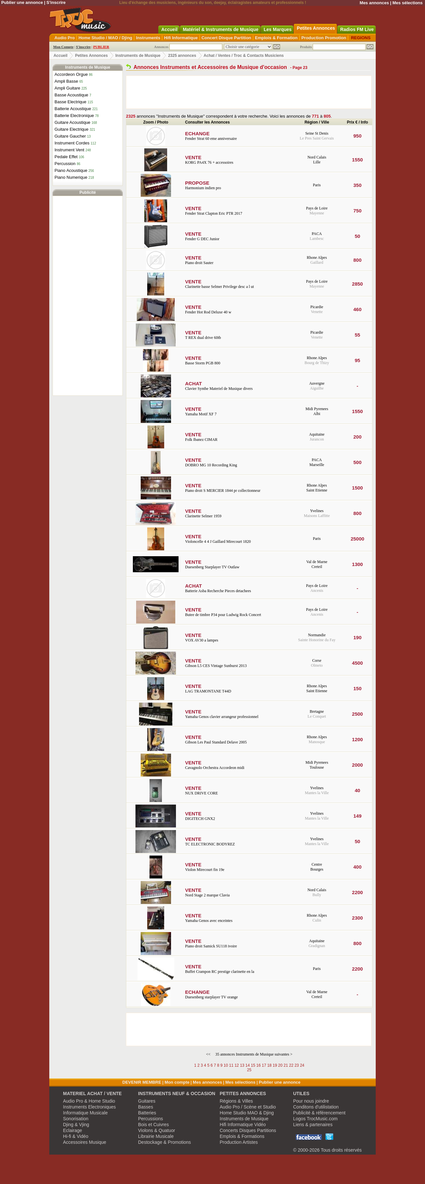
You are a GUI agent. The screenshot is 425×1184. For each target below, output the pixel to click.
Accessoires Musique (84, 1142)
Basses (145, 1106)
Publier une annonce (22, 2)
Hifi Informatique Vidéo (243, 1124)
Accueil (61, 55)
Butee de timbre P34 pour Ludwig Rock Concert (238, 612)
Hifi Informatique (180, 37)
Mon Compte (63, 47)
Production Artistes (239, 1142)
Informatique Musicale (85, 1112)
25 (249, 1070)
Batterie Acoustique (73, 108)
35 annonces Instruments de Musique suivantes (252, 1054)
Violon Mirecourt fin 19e (238, 867)
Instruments (148, 37)
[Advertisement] (88, 296)
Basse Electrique (71, 101)
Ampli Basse (66, 81)
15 (253, 1065)
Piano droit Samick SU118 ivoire (238, 943)
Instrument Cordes (72, 143)
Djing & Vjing (76, 1124)
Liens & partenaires (313, 1124)
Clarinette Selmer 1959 (238, 513)
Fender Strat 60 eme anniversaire (238, 136)
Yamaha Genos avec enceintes (238, 918)
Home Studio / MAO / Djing (105, 37)
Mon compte (177, 1082)
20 (280, 1065)
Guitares (146, 1101)
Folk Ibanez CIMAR (238, 437)
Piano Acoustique (71, 170)
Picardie (316, 307)
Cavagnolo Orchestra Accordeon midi (238, 765)
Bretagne (317, 711)
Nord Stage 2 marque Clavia (238, 892)
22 (291, 1065)
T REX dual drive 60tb (238, 335)
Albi (316, 413)
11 (231, 1065)
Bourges (316, 869)
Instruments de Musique (138, 55)
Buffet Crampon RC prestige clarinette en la (238, 969)
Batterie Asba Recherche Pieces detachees (238, 588)
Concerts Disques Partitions (248, 1130)
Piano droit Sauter (238, 260)
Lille (317, 162)
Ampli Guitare (67, 88)
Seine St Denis (316, 133)
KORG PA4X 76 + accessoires (238, 160)
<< (208, 1054)
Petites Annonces (91, 55)
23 (296, 1065)
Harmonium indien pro (238, 185)
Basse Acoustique (71, 94)
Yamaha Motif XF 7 (238, 411)
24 (302, 1065)
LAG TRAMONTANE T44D (238, 688)
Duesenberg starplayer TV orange (238, 994)
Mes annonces (374, 2)
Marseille (316, 464)
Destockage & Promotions (164, 1142)
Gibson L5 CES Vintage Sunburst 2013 (238, 663)
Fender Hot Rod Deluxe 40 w (238, 309)
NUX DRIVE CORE (238, 790)
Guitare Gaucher (70, 136)
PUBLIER (101, 47)
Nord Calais (316, 157)
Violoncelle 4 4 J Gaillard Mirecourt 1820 (238, 539)
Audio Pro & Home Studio (89, 1101)
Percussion (65, 163)
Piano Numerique (71, 177)
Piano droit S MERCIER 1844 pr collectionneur (238, 488)
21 (286, 1065)
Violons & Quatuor (156, 1130)
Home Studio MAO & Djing (247, 1112)
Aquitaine (316, 434)
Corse (317, 660)
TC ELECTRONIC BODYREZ (238, 841)
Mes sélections (407, 2)
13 (242, 1065)
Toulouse (317, 767)
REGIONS (360, 37)
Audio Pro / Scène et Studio (248, 1106)
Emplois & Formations (242, 1136)
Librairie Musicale (156, 1136)
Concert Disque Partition (226, 37)
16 (258, 1065)
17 (264, 1065)
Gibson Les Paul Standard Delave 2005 (238, 739)
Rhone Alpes (317, 257)
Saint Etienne (316, 490)
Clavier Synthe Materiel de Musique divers (238, 386)
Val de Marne (316, 561)
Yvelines (316, 511)
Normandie (317, 635)
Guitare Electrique (71, 129)
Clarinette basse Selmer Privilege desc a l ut (238, 284)
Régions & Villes (236, 1101)
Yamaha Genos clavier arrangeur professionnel (238, 714)
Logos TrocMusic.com (315, 1118)
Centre (317, 864)
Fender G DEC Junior (238, 236)
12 (236, 1065)
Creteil (316, 566)
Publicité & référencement (319, 1112)
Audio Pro (65, 37)
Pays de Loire (317, 208)
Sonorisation (75, 1118)
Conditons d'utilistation (316, 1106)
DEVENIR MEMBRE (141, 1082)
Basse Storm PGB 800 (238, 360)
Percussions (150, 1118)
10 (226, 1065)
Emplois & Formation (276, 37)
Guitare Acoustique (72, 122)
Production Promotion (323, 37)
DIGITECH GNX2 (238, 816)
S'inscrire (56, 2)
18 (269, 1065)
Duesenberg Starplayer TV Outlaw (238, 564)
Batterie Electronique (74, 115)
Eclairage (72, 1130)
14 (247, 1065)
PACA (317, 233)
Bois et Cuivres (153, 1124)
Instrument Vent (69, 149)
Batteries (147, 1112)
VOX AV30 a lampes (238, 637)
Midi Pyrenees (317, 409)
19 (275, 1065)
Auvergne (316, 383)
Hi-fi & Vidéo (75, 1136)
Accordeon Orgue (71, 74)
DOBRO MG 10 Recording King (238, 462)
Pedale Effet (66, 156)
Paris (317, 185)
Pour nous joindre (311, 1101)
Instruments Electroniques (89, 1106)
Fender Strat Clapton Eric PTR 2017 (238, 211)
